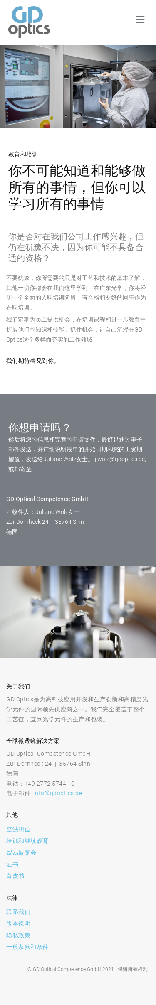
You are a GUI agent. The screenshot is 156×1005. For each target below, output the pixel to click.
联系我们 (18, 912)
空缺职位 (18, 829)
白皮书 (15, 875)
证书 (12, 864)
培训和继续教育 (27, 841)
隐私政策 (18, 935)
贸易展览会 (21, 852)
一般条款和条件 (27, 947)
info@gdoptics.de (57, 793)
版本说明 (18, 923)
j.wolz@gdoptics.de (120, 459)
